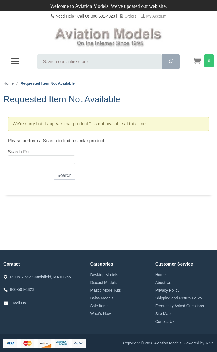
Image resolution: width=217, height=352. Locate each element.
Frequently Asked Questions (179, 306)
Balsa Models (101, 298)
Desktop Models (104, 275)
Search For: (19, 151)
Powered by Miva (199, 343)
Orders (128, 16)
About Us (163, 282)
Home (8, 83)
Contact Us (164, 321)
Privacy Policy (167, 290)
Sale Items (99, 306)
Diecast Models (103, 282)
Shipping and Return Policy (178, 298)
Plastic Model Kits (105, 290)
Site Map (163, 313)
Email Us (18, 303)
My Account (153, 16)
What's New (100, 313)
